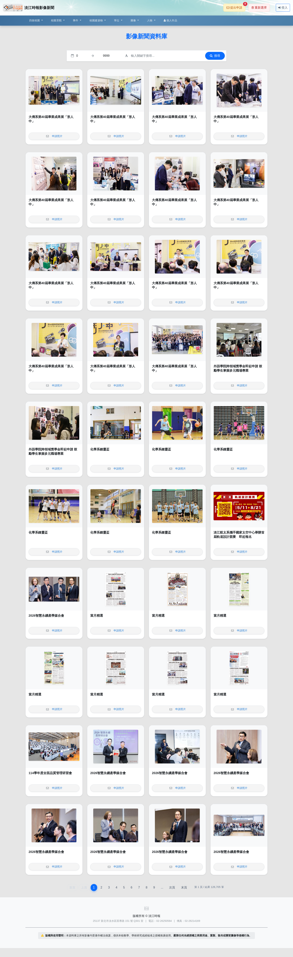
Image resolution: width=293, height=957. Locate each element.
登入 (283, 7)
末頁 (184, 887)
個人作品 (170, 20)
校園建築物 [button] (97, 20)
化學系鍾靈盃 (99, 449)
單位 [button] (117, 20)
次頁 (172, 887)
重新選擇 (259, 7)
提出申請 (235, 6)
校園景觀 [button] (56, 20)
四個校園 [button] (35, 20)
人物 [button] (150, 20)
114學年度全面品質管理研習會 (50, 773)
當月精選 (96, 615)
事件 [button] (76, 20)
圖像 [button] (134, 20)
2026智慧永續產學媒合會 (46, 615)
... (162, 887)
